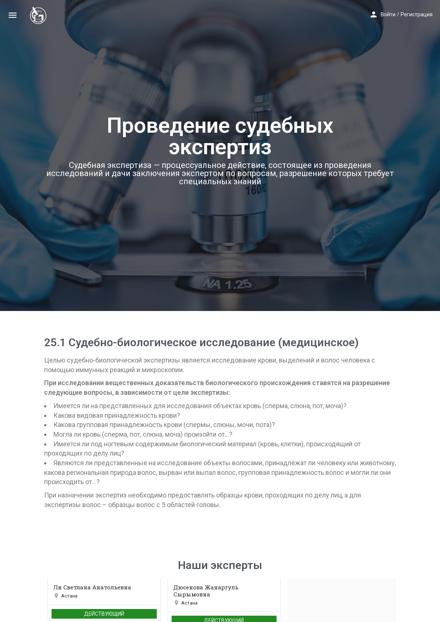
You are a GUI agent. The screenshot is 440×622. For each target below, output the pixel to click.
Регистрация (417, 14)
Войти (388, 14)
